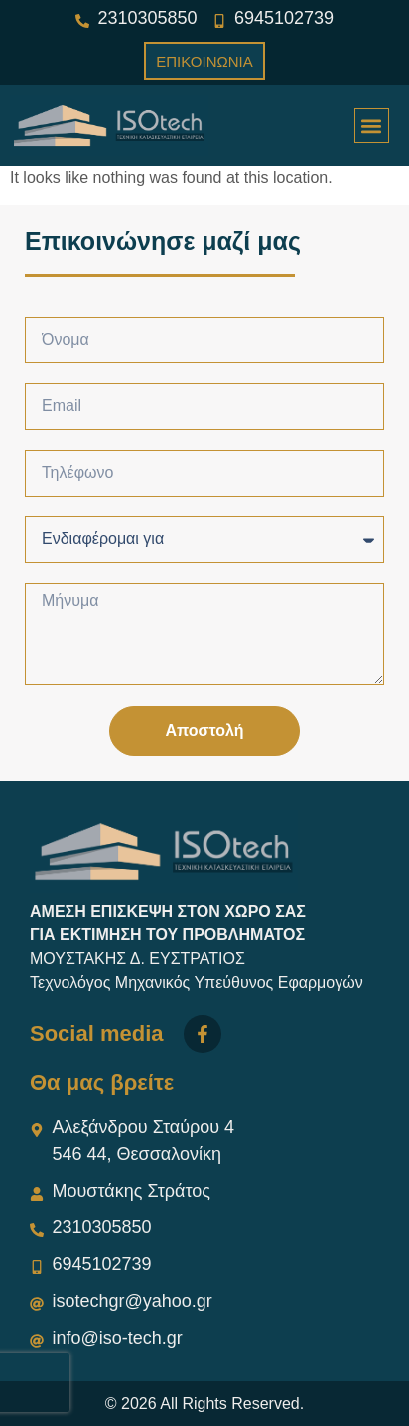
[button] (371, 125)
